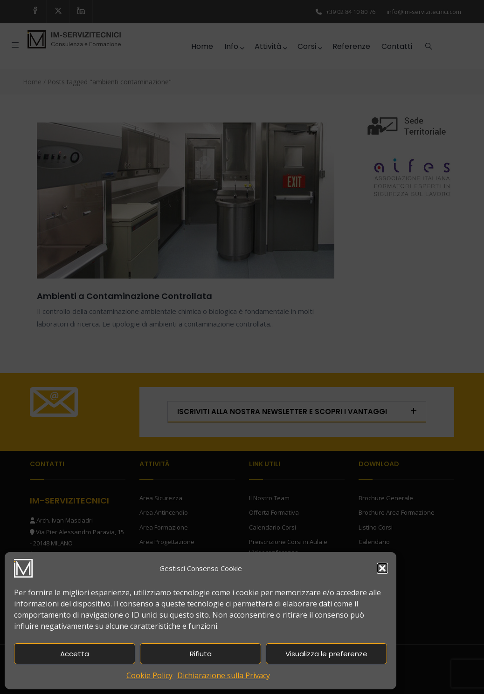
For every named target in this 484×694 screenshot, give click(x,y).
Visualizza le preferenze (326, 654)
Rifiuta (201, 654)
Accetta (74, 654)
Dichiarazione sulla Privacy (223, 675)
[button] (382, 568)
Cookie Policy (149, 675)
